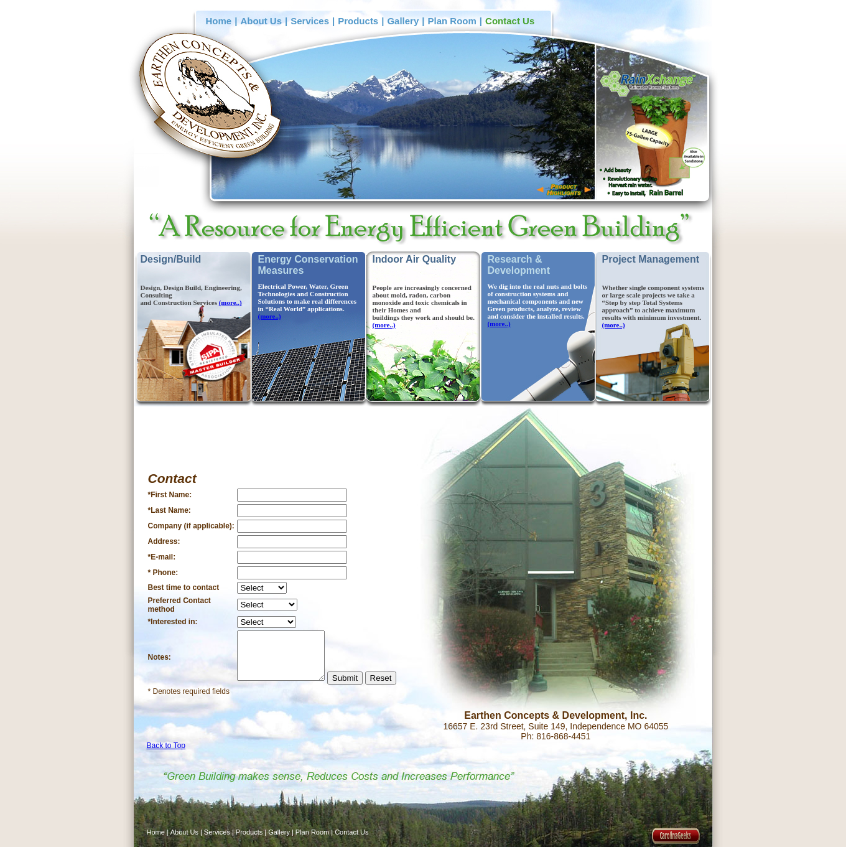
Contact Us (509, 21)
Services (310, 21)
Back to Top (166, 745)
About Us (261, 21)
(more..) (230, 302)
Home (219, 21)
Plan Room (452, 21)
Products (358, 21)
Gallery (403, 21)
